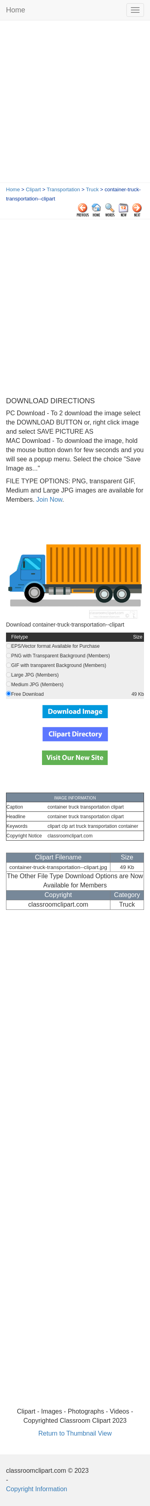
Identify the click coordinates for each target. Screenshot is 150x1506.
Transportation (63, 189)
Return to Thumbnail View (75, 1433)
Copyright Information (36, 1489)
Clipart (33, 189)
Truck (92, 189)
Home (15, 10)
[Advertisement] (75, 103)
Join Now (48, 499)
